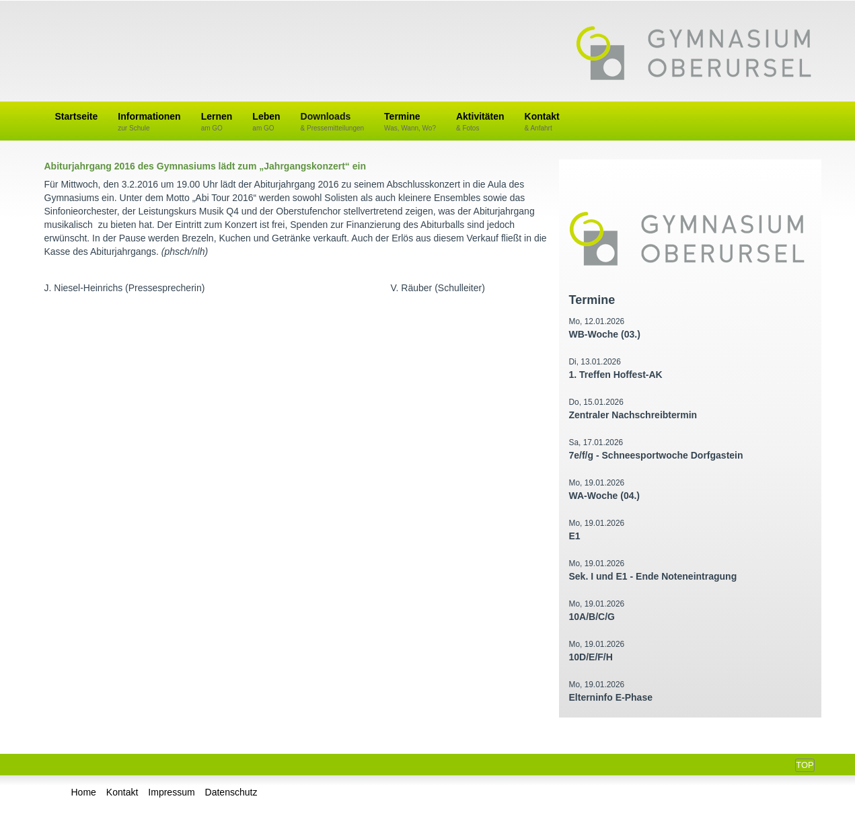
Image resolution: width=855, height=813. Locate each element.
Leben (266, 122)
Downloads (333, 122)
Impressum (171, 792)
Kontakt (542, 122)
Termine (410, 122)
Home (83, 792)
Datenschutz (231, 792)
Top (804, 765)
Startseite (76, 116)
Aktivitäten (480, 122)
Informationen (149, 122)
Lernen (217, 122)
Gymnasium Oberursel (693, 54)
